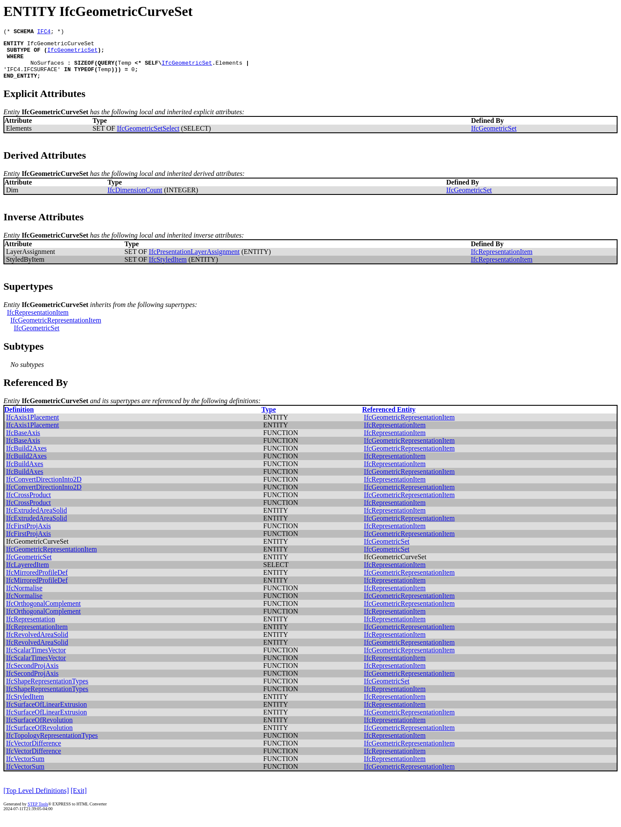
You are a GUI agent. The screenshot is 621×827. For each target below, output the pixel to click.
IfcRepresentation (30, 628)
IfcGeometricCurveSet (60, 46)
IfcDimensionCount (134, 199)
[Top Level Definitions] (36, 799)
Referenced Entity (389, 418)
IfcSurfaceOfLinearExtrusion (46, 713)
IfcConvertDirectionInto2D (44, 488)
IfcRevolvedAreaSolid (37, 643)
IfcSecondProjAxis (32, 674)
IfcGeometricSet (72, 53)
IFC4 (43, 32)
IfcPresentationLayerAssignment (194, 260)
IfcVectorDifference (33, 752)
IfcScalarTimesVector (36, 659)
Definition (19, 418)
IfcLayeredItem (27, 573)
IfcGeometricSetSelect (148, 137)
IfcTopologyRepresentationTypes (52, 744)
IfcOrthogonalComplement (43, 612)
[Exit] (79, 799)
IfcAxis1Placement (32, 426)
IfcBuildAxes (24, 472)
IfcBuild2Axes (26, 457)
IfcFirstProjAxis (28, 535)
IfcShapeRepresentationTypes (47, 690)
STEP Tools (38, 813)
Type (268, 418)
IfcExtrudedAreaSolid (36, 519)
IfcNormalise (24, 597)
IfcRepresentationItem (502, 260)
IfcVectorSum (25, 767)
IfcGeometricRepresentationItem (55, 329)
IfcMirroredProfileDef (37, 581)
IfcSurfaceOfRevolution (39, 729)
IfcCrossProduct (28, 503)
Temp (124, 69)
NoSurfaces (47, 69)
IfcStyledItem (168, 268)
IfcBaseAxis (23, 441)
